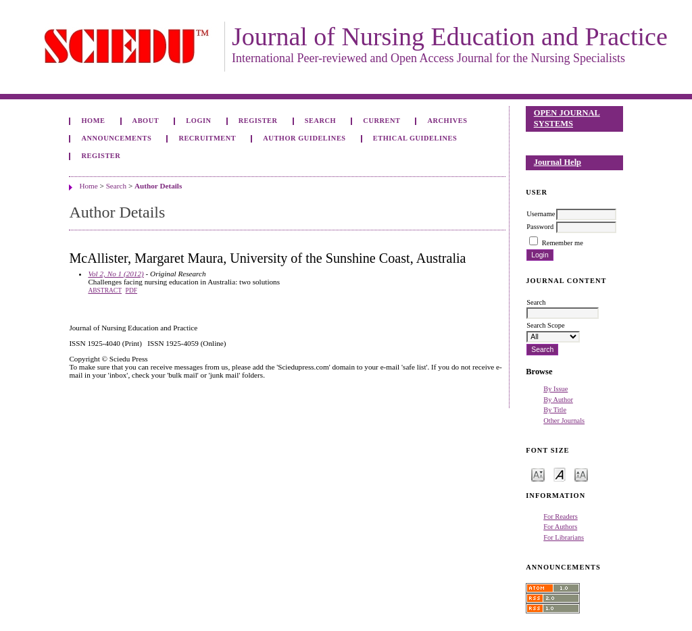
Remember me (562, 243)
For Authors (560, 526)
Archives (448, 120)
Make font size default (559, 474)
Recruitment (207, 138)
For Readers (560, 516)
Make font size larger (581, 474)
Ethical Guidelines (415, 138)
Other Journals (564, 420)
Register (258, 120)
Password (539, 226)
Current (381, 120)
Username (540, 214)
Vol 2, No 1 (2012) (115, 274)
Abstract (105, 290)
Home (93, 120)
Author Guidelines (304, 138)
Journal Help (557, 162)
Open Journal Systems (567, 118)
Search (320, 120)
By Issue (555, 389)
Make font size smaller (538, 474)
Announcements (116, 138)
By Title (554, 409)
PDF (131, 290)
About (145, 120)
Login (198, 120)
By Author (558, 399)
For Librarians (563, 537)
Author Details (158, 186)
